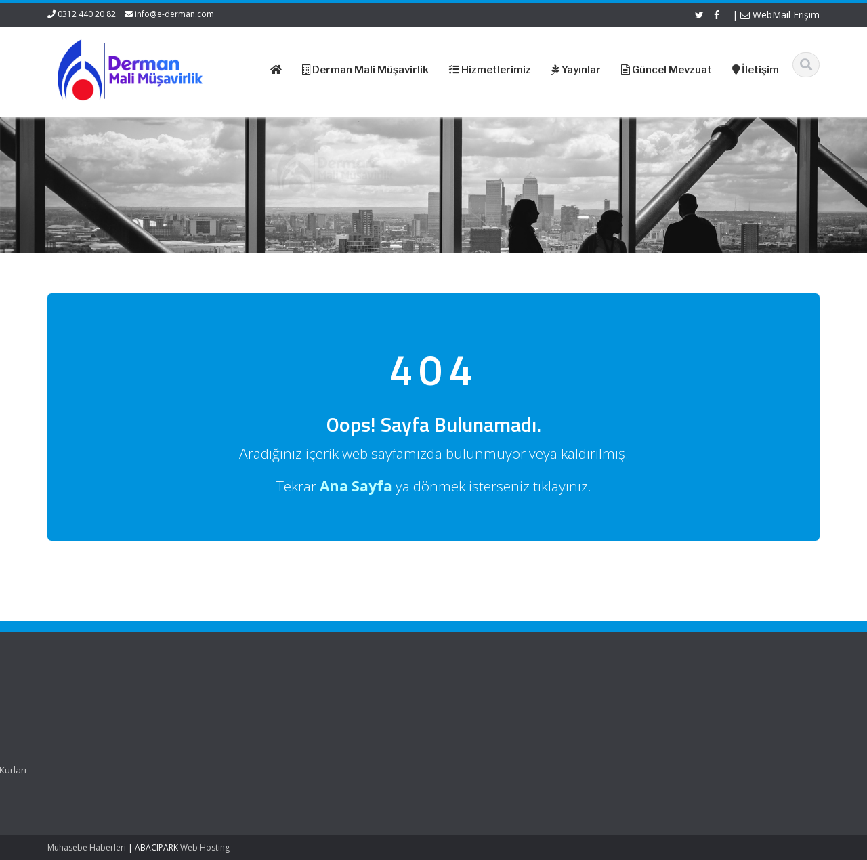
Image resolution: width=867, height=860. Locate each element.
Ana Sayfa (249, 707)
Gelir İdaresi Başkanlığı (472, 707)
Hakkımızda (252, 720)
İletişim (242, 757)
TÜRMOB (443, 745)
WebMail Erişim (780, 14)
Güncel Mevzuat (261, 745)
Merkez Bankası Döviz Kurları (485, 770)
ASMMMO (445, 732)
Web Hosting (205, 847)
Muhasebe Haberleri (86, 847)
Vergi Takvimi (452, 757)
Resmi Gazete (454, 720)
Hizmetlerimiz (255, 732)
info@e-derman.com (174, 14)
